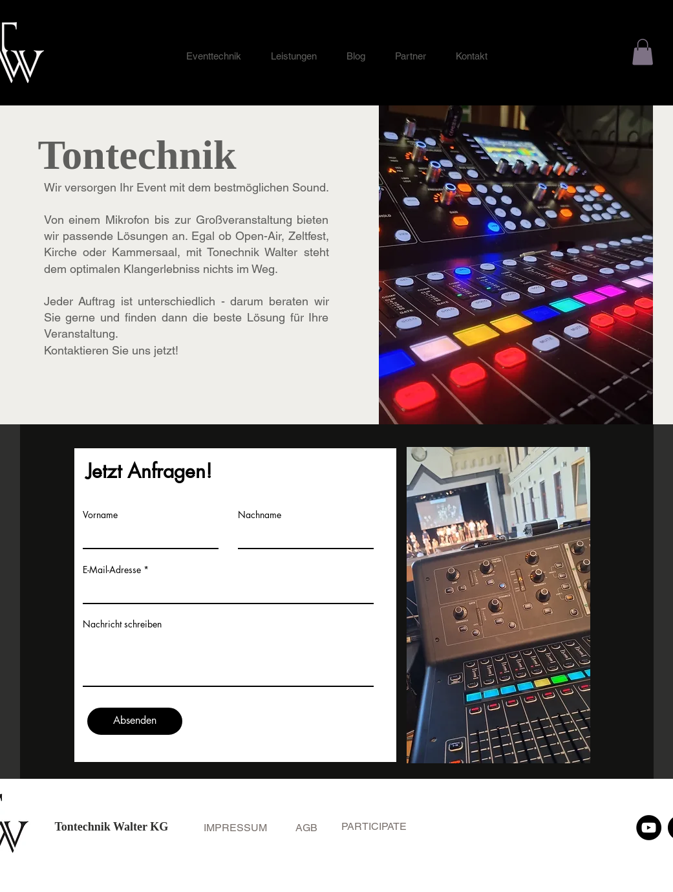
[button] (643, 52)
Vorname (100, 514)
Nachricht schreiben (122, 624)
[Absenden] (134, 721)
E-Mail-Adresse (112, 569)
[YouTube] (648, 827)
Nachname (259, 514)
